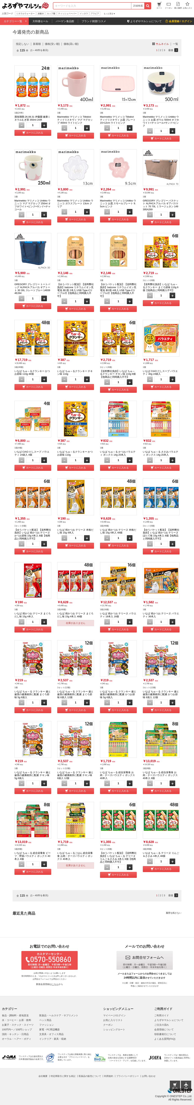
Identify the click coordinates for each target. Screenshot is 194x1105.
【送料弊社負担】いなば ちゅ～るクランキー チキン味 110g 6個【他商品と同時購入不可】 (118, 374)
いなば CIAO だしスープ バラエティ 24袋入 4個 (31, 453)
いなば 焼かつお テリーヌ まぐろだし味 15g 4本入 (32, 615)
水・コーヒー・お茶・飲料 (16, 1020)
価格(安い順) (52, 43)
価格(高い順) (71, 43)
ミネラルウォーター (25, 13)
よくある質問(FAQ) (164, 1038)
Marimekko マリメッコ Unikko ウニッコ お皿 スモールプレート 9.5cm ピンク (118, 203)
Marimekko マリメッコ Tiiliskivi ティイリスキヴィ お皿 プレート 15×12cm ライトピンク (117, 119)
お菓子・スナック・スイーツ (18, 1024)
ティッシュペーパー (67, 13)
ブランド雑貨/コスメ (94, 21)
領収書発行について (165, 1034)
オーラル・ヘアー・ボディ (16, 1038)
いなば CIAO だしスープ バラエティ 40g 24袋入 (160, 373)
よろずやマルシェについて (168, 1020)
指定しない (22, 43)
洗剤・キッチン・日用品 (15, 1034)
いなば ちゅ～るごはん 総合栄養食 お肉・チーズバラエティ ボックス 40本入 (75, 856)
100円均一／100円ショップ (17, 1029)
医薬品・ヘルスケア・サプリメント (58, 1015)
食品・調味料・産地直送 (15, 1015)
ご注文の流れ (161, 1024)
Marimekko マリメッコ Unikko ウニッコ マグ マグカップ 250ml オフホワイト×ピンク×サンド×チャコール (32, 205)
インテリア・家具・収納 (52, 1038)
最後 (170, 50)
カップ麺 (51, 13)
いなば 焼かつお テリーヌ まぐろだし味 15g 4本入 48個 (75, 615)
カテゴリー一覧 (13, 21)
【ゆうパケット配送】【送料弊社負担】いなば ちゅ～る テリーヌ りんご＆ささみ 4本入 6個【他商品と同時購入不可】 (118, 857)
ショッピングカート (114, 1029)
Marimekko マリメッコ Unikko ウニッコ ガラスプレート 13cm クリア (75, 203)
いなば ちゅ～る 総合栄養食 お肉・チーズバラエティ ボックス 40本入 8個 (160, 775)
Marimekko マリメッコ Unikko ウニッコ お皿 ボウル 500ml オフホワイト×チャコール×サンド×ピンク (161, 121)
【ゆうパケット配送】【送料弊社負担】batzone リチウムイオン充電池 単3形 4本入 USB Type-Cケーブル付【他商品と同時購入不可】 (118, 290)
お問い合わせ (149, 1076)
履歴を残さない (173, 913)
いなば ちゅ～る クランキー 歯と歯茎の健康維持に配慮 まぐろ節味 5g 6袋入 (32, 694)
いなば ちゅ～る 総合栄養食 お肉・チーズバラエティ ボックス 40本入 (117, 775)
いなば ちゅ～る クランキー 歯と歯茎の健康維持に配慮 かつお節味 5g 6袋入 (118, 694)
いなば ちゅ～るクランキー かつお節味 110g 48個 (32, 373)
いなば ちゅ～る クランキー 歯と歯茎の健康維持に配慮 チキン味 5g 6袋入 (32, 775)
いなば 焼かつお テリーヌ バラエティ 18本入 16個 (118, 615)
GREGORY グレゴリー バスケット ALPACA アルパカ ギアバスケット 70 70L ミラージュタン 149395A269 (160, 205)
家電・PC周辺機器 (49, 1029)
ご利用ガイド (161, 1015)
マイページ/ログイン (114, 1015)
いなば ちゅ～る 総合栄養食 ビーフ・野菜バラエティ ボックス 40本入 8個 (32, 856)
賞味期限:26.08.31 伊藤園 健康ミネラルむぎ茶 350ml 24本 (32, 118)
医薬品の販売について (90, 1076)
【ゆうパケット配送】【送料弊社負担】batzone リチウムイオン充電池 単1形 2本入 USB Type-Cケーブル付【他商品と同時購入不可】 (75, 290)
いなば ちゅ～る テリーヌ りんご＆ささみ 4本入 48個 (161, 854)
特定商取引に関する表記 (63, 1076)
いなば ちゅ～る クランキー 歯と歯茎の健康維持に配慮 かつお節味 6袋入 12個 (161, 694)
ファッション (46, 1024)
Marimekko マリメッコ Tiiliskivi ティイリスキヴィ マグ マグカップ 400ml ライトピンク (75, 119)
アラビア (95, 13)
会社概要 (42, 1076)
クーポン (108, 1024)
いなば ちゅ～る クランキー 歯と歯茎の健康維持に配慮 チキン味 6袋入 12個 (75, 775)
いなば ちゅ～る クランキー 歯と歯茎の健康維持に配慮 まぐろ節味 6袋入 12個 (75, 694)
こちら (55, 984)
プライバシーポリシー (127, 1076)
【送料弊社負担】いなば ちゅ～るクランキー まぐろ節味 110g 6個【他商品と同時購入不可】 (160, 287)
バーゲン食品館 (65, 21)
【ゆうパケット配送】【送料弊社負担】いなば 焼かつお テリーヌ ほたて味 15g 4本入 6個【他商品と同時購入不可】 (161, 534)
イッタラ (84, 13)
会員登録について (164, 1029)
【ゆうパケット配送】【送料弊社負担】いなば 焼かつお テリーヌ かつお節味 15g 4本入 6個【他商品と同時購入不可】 (32, 534)
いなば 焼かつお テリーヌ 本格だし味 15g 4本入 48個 (118, 531)
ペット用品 (45, 1020)
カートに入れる (34, 132)
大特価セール (40, 21)
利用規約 (108, 1076)
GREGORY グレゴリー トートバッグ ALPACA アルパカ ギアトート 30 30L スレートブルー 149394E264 (32, 288)
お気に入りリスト (113, 1020)
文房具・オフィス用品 (51, 1034)
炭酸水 (41, 13)
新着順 (37, 43)
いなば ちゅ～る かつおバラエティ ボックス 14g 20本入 (117, 453)
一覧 (175, 43)
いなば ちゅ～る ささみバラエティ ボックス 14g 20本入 (160, 453)
